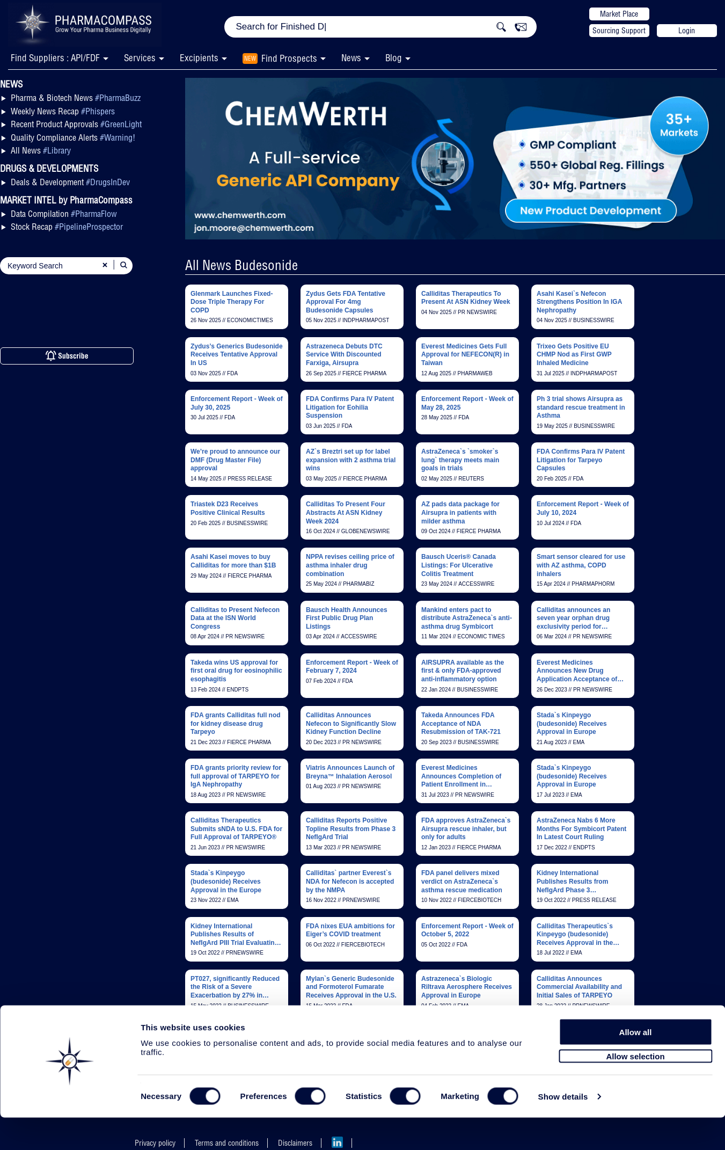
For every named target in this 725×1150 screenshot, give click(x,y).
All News (41, 150)
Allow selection (635, 1088)
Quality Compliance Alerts (73, 137)
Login (686, 30)
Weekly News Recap (63, 111)
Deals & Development (70, 182)
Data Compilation (64, 213)
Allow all (635, 1064)
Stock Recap (67, 226)
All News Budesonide (241, 265)
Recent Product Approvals (76, 124)
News (351, 57)
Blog (393, 57)
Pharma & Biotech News (76, 97)
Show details (563, 1129)
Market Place (619, 14)
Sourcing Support (619, 30)
